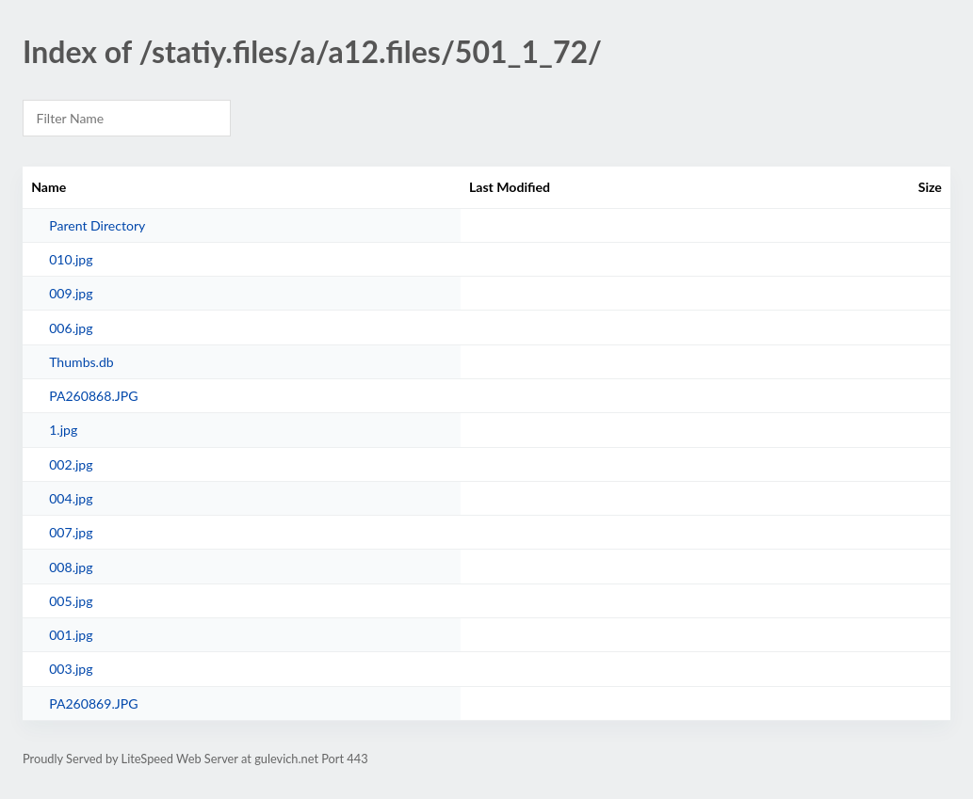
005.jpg (70, 601)
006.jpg (70, 328)
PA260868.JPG (93, 396)
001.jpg (70, 635)
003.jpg (70, 669)
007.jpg (70, 532)
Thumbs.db (81, 362)
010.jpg (70, 259)
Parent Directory (97, 225)
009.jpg (70, 293)
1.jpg (63, 430)
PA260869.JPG (93, 703)
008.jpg (70, 567)
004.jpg (70, 498)
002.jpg (70, 464)
